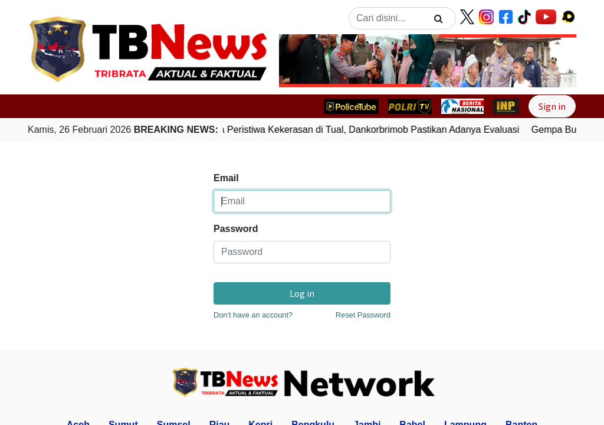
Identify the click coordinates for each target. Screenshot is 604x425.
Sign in (552, 106)
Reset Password (363, 314)
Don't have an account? (253, 314)
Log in (302, 293)
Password (236, 229)
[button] (301, 60)
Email (226, 178)
